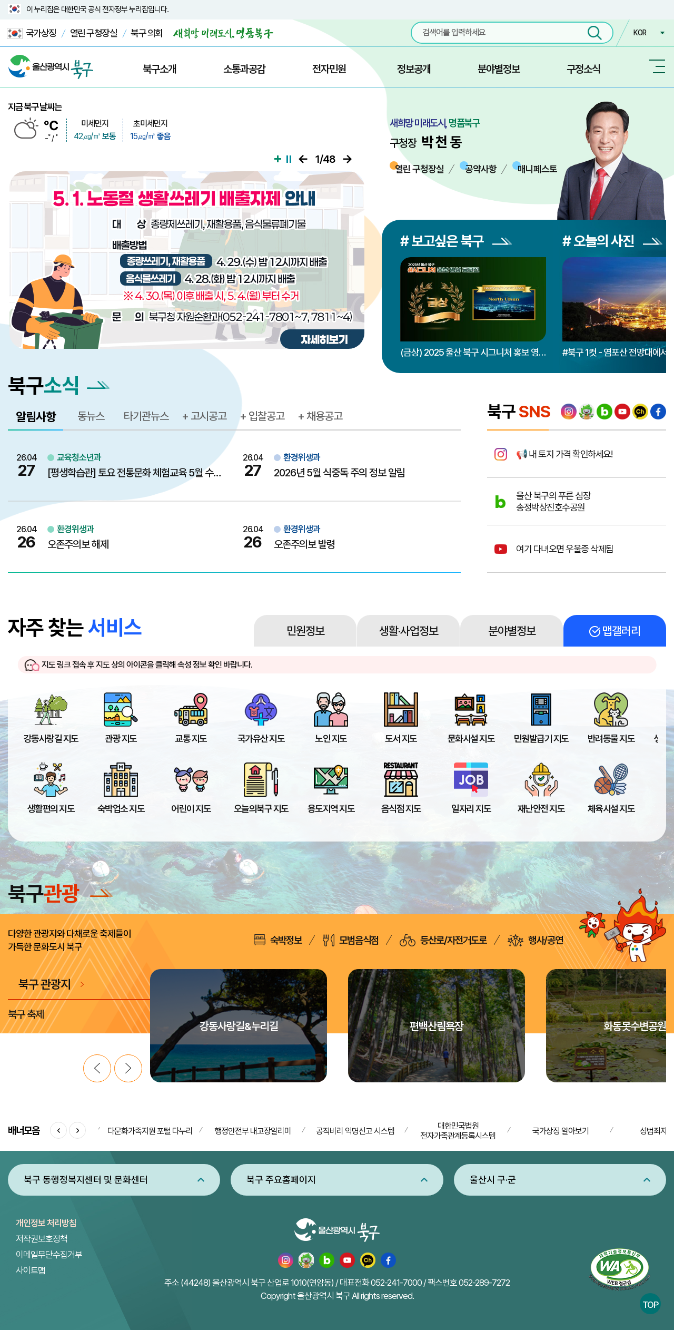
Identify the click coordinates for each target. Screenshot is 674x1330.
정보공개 (414, 69)
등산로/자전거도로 (443, 940)
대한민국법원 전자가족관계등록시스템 (457, 1131)
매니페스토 (537, 168)
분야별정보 (499, 69)
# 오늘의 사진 (612, 241)
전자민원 (329, 69)
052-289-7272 (484, 1282)
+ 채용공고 (320, 416)
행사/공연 (535, 940)
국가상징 (31, 33)
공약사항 (481, 168)
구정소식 (583, 69)
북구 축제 (26, 1014)
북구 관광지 (44, 984)
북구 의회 (147, 32)
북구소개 (159, 69)
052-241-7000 (396, 1282)
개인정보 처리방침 (46, 1223)
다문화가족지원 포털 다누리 (150, 1131)
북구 (60, 893)
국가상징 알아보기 (560, 1131)
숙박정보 (278, 940)
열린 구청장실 (93, 32)
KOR (639, 32)
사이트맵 (30, 1270)
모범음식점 (351, 940)
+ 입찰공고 (262, 416)
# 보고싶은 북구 (456, 241)
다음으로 (347, 159)
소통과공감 (244, 69)
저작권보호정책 (41, 1239)
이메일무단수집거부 (49, 1254)
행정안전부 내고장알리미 (252, 1131)
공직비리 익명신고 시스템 (355, 1131)
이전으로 (303, 159)
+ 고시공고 (204, 416)
